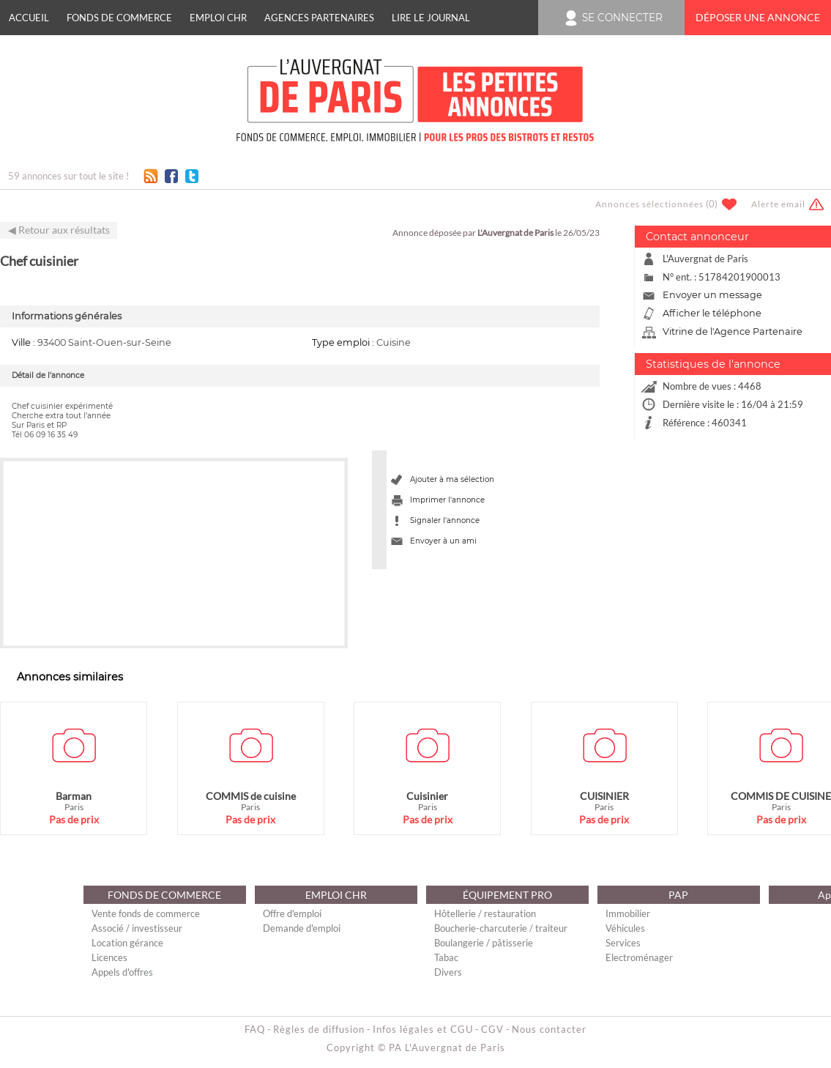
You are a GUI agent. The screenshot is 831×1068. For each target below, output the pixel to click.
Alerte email (778, 204)
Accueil (29, 17)
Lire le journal (431, 17)
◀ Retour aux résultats (59, 230)
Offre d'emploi (292, 913)
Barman (74, 796)
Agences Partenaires (319, 17)
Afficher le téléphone (712, 313)
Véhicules (625, 928)
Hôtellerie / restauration (485, 913)
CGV (492, 1029)
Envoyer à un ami (443, 541)
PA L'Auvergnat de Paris (447, 1047)
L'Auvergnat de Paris (515, 232)
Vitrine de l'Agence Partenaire (732, 331)
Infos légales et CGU (423, 1029)
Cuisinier (427, 796)
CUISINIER (604, 796)
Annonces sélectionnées (649, 204)
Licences (109, 957)
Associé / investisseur (137, 928)
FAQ (255, 1029)
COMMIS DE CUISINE (781, 796)
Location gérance (127, 943)
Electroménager (639, 957)
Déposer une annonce (758, 17)
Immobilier (627, 913)
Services (623, 943)
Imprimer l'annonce (447, 500)
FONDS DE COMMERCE (119, 17)
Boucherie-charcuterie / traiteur (500, 928)
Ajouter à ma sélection (452, 479)
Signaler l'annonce (445, 520)
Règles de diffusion (319, 1029)
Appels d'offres (122, 972)
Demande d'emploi (301, 928)
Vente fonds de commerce (146, 913)
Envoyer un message (712, 294)
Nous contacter (549, 1029)
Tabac (446, 957)
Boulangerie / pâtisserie (483, 943)
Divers (448, 972)
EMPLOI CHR (218, 17)
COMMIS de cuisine (251, 796)
